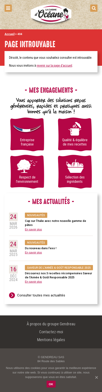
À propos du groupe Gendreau (51, 324)
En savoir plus (33, 229)
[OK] (96, 377)
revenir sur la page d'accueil (54, 65)
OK (51, 384)
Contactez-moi (51, 331)
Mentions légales (51, 339)
